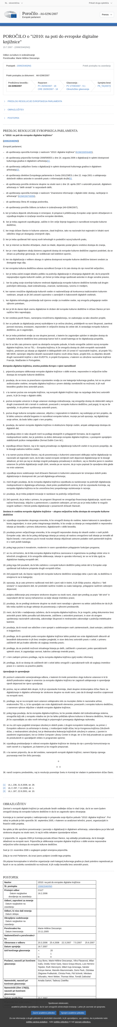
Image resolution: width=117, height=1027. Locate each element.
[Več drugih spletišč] (100, 3)
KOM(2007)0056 (26, 196)
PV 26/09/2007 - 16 (47, 86)
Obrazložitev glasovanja (77, 89)
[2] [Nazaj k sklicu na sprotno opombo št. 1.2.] (4, 788)
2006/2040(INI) (24, 66)
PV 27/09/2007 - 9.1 (75, 86)
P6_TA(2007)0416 (106, 86)
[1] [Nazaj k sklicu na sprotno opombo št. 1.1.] (4, 785)
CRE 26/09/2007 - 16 (48, 89)
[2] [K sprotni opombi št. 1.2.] (17, 170)
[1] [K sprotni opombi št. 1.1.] (48, 161)
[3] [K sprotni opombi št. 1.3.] (70, 178)
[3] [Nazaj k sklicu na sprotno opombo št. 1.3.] (4, 791)
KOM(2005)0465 (84, 152)
